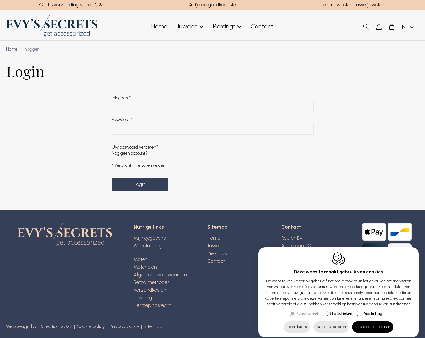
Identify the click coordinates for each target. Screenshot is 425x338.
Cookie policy (91, 326)
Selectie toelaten (331, 321)
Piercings (227, 27)
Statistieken (340, 307)
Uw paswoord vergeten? (135, 147)
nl (408, 27)
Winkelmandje (149, 246)
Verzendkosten (150, 290)
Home (159, 26)
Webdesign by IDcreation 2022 (39, 326)
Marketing (373, 307)
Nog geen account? (130, 153)
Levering (143, 297)
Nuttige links (149, 227)
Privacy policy (124, 326)
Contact (262, 26)
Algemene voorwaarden (160, 274)
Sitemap (217, 227)
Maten (141, 259)
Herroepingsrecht (152, 305)
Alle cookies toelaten (372, 321)
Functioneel (307, 307)
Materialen (145, 267)
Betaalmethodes (151, 282)
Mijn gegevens (150, 238)
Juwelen (190, 27)
